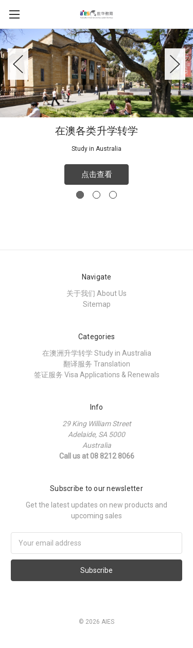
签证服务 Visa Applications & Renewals (97, 375)
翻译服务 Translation (96, 364)
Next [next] (175, 64)
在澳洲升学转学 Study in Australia (96, 353)
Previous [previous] (18, 64)
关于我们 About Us (96, 293)
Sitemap (97, 304)
